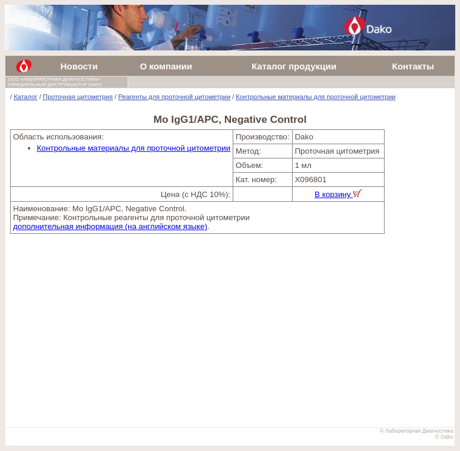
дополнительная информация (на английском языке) (110, 226)
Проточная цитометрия (78, 96)
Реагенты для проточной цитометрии (174, 96)
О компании (166, 66)
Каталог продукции (294, 66)
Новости (79, 66)
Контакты (413, 66)
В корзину (338, 194)
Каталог (25, 96)
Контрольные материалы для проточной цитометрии (315, 96)
